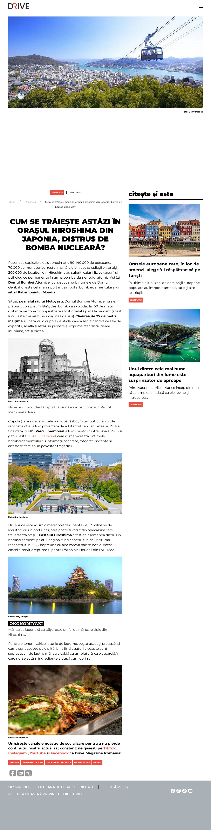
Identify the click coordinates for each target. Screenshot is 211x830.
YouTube (38, 753)
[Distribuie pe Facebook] (12, 773)
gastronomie (82, 762)
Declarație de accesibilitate (66, 787)
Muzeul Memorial (41, 436)
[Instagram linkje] (178, 790)
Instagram (17, 753)
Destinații (57, 192)
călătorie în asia (32, 762)
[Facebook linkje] (172, 790)
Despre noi (19, 787)
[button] (201, 6)
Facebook (60, 753)
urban (97, 762)
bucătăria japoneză (58, 762)
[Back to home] (18, 6)
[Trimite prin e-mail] (20, 773)
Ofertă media (116, 787)
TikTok (109, 748)
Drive (12, 202)
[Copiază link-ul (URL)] (28, 773)
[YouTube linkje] (189, 790)
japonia (14, 762)
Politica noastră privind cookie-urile (45, 794)
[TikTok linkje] (184, 790)
